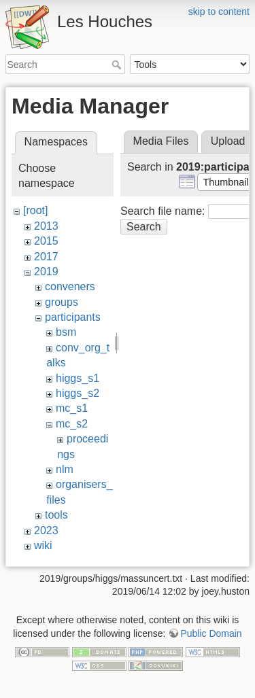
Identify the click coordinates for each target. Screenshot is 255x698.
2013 (46, 226)
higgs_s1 (77, 378)
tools (56, 515)
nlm (64, 469)
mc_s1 (72, 408)
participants (73, 317)
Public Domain (210, 630)
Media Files (161, 141)
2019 (46, 271)
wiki (43, 545)
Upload (228, 141)
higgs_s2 (77, 393)
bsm (66, 332)
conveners (70, 286)
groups (61, 302)
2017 (46, 256)
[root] (35, 210)
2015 (46, 241)
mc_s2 (72, 424)
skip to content (219, 11)
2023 (46, 530)
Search (118, 64)
